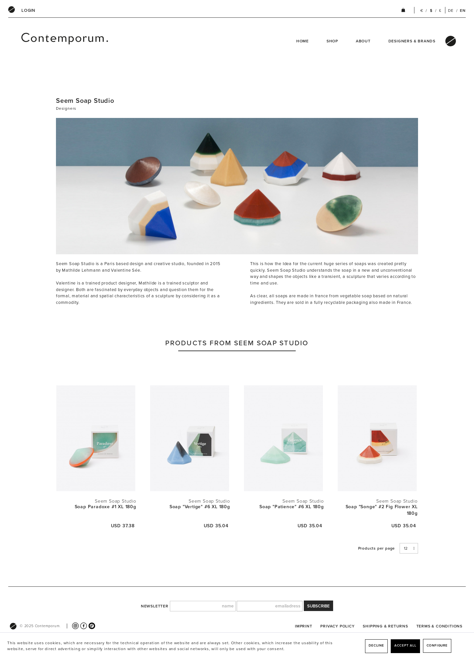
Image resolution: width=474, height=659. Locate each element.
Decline (376, 646)
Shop (332, 41)
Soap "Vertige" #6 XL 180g (200, 507)
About (363, 41)
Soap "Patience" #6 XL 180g (291, 507)
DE (451, 10)
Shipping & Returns (385, 626)
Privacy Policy (337, 626)
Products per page (376, 548)
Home (302, 41)
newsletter (155, 606)
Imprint (303, 626)
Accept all (405, 646)
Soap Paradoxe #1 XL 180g (105, 507)
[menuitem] (28, 10)
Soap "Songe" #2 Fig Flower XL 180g (382, 510)
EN (463, 10)
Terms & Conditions (439, 626)
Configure (437, 646)
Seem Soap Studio (115, 501)
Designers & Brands (411, 41)
